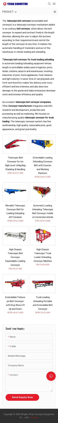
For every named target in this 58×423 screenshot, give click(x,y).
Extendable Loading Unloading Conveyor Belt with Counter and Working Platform (43, 165)
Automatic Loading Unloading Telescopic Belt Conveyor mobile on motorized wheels (42, 211)
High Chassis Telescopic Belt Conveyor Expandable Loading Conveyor (15, 257)
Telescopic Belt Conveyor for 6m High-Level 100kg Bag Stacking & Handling (15, 163)
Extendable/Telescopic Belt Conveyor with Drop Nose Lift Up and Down (15, 303)
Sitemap (34, 417)
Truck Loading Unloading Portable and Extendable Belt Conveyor (43, 303)
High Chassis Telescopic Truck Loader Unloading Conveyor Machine (43, 255)
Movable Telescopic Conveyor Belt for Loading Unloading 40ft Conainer (15, 211)
